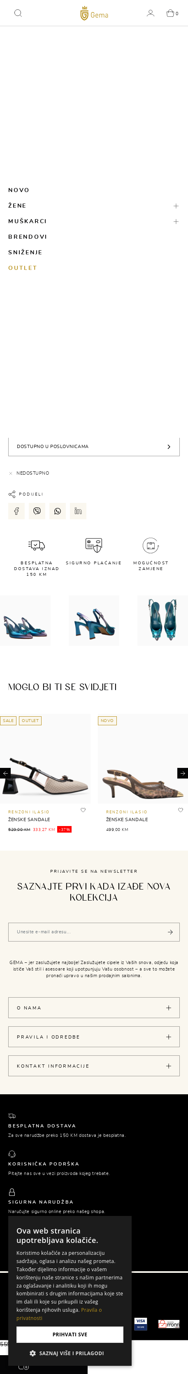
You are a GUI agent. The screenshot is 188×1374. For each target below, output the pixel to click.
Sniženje (25, 253)
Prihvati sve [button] (70, 1334)
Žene (17, 206)
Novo (19, 190)
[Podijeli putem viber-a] (37, 511)
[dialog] (70, 1291)
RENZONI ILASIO (29, 812)
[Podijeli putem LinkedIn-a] (78, 511)
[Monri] (169, 1323)
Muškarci (27, 221)
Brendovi (28, 237)
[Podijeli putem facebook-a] (16, 511)
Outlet (23, 268)
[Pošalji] (170, 932)
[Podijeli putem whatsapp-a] (57, 511)
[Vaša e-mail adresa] (94, 932)
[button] (18, 13)
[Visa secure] (141, 1323)
